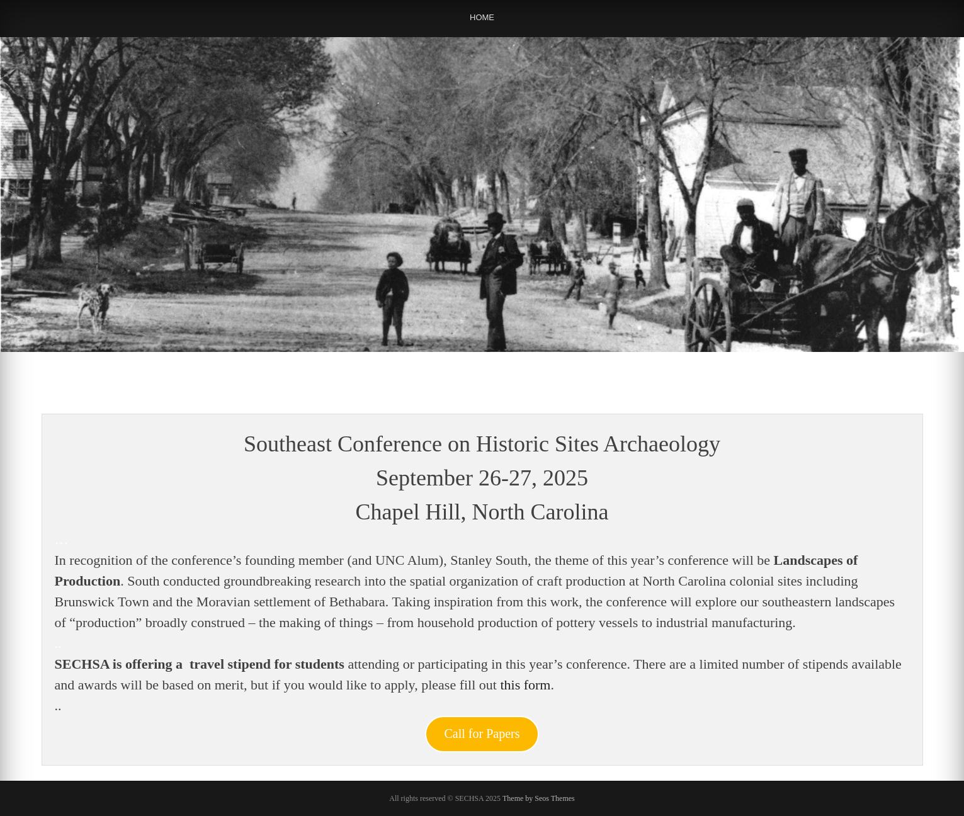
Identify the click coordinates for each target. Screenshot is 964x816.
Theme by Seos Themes (538, 798)
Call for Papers (482, 733)
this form (525, 685)
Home (482, 17)
